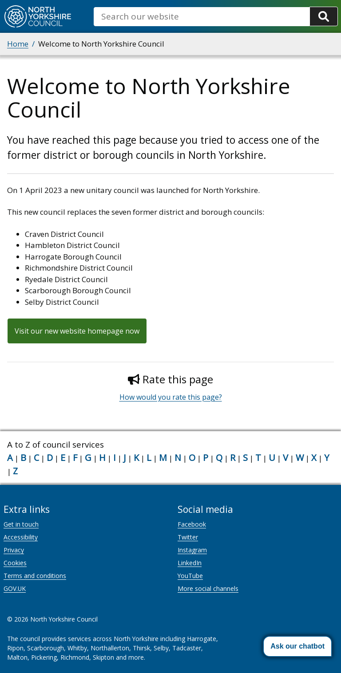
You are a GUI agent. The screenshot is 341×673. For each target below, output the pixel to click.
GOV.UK (15, 588)
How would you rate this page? (170, 397)
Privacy (14, 550)
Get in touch (21, 524)
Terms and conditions (35, 575)
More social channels (208, 588)
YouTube (190, 575)
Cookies (15, 563)
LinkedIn (190, 563)
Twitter (188, 537)
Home (17, 44)
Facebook (192, 524)
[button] (297, 646)
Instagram (192, 550)
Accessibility (21, 537)
